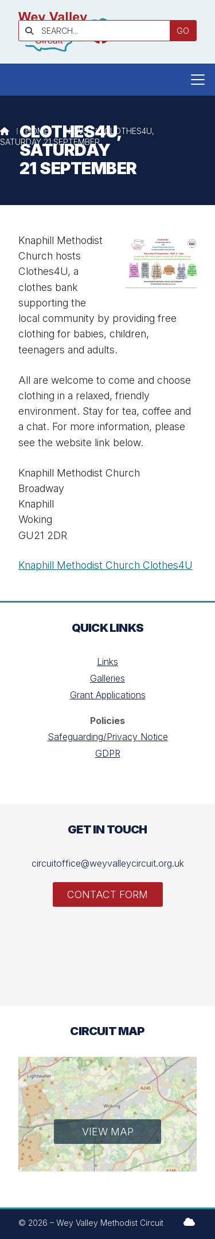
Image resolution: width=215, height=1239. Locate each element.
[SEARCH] (98, 31)
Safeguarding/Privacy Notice (108, 736)
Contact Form (107, 894)
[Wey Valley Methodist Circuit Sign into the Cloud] (189, 1222)
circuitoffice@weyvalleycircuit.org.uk (108, 863)
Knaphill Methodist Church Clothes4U (105, 565)
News (76, 131)
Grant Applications (108, 695)
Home (37, 131)
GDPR (107, 753)
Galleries (107, 678)
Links (107, 661)
